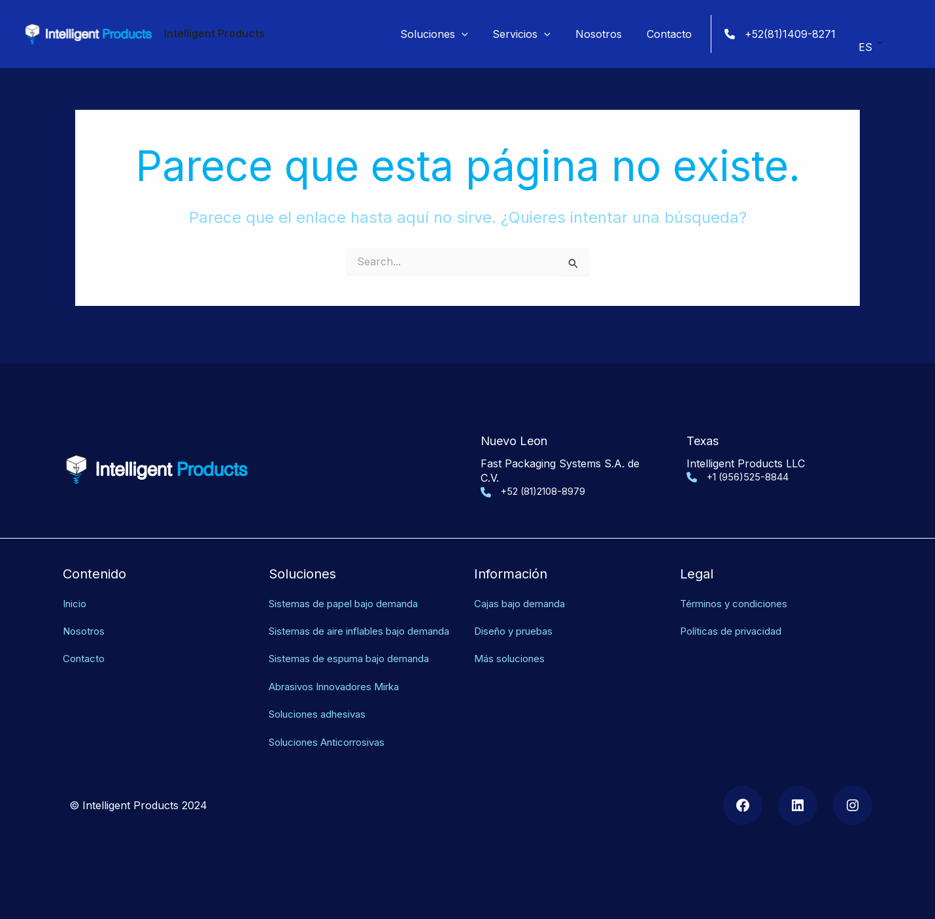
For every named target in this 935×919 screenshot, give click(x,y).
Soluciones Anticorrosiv (328, 741)
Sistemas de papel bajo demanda (350, 588)
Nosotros (86, 616)
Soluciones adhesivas (322, 713)
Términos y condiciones (739, 588)
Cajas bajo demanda (523, 588)
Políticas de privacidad (735, 616)
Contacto (85, 643)
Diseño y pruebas (518, 616)
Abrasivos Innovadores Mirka (342, 686)
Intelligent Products (214, 33)
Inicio (76, 588)
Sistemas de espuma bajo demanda (356, 658)
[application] (475, 34)
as (393, 741)
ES (865, 43)
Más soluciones (512, 643)
